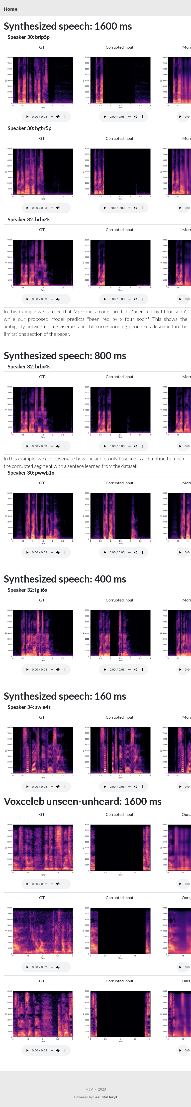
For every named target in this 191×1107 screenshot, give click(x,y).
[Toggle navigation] (180, 9)
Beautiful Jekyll (105, 1097)
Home (10, 9)
